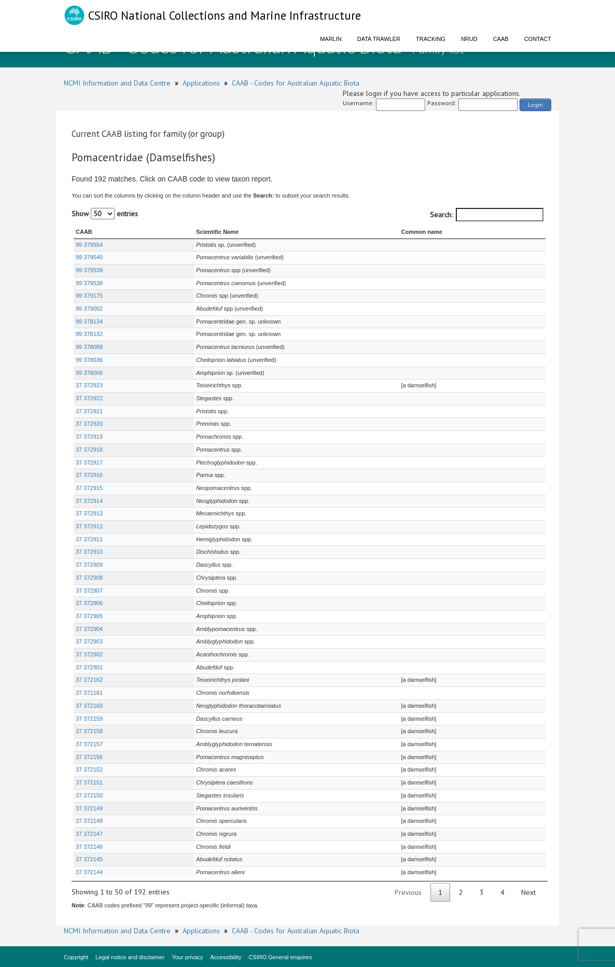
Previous (408, 892)
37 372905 (89, 616)
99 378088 (89, 347)
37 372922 (89, 398)
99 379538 (89, 283)
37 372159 (89, 719)
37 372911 (89, 539)
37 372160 (89, 706)
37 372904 (89, 629)
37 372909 (89, 565)
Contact (537, 39)
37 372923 (89, 385)
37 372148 (89, 821)
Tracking (430, 39)
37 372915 (89, 488)
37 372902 (89, 654)
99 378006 (89, 373)
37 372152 (89, 769)
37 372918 (89, 449)
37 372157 (89, 744)
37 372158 (89, 731)
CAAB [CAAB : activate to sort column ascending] (84, 232)
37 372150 (89, 795)
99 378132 (89, 334)
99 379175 (89, 295)
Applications (201, 83)
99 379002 (89, 308)
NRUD (469, 39)
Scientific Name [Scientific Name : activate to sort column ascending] (170, 232)
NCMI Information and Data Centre (117, 83)
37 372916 (89, 475)
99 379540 (89, 257)
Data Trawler (378, 39)
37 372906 (89, 603)
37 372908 (89, 577)
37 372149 (89, 808)
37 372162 (89, 680)
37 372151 (89, 782)
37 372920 (89, 424)
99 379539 (89, 270)
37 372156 (89, 757)
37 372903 (89, 641)
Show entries (105, 213)
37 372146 (89, 847)
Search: (486, 214)
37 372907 (89, 590)
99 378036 (89, 360)
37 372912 (89, 526)
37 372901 (89, 667)
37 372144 (89, 872)
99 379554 (89, 245)
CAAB (501, 39)
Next (528, 892)
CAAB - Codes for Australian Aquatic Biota (295, 83)
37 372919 (89, 436)
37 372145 (89, 859)
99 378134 (89, 321)
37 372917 (89, 462)
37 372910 (89, 552)
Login (535, 104)
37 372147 (89, 834)
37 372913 (89, 513)
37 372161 (89, 693)
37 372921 (89, 411)
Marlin (331, 39)
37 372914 (89, 501)
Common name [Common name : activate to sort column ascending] (385, 232)
